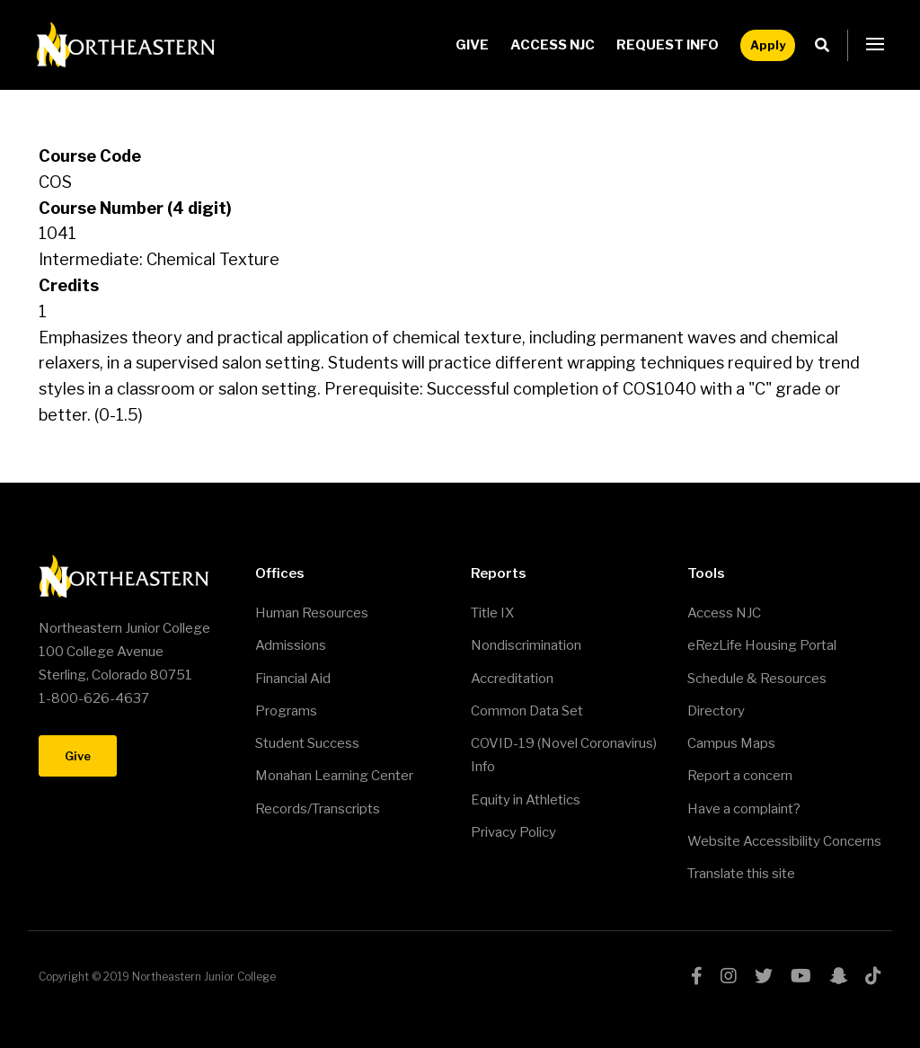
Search (827, 45)
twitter (764, 976)
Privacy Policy (513, 832)
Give (472, 45)
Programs (286, 711)
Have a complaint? (744, 809)
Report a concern (739, 776)
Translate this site (741, 874)
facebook (697, 976)
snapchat (838, 976)
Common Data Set (527, 711)
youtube (801, 976)
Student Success (307, 743)
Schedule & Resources (757, 679)
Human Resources (311, 613)
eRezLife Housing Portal (761, 645)
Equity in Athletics (525, 800)
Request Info (667, 45)
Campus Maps (731, 743)
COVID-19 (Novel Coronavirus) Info (564, 755)
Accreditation (512, 679)
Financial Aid (293, 679)
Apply (767, 45)
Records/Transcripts (317, 809)
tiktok (873, 976)
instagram (729, 976)
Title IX (492, 613)
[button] (875, 45)
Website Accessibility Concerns (784, 841)
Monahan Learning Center (334, 776)
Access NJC (552, 45)
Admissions (290, 645)
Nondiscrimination (526, 645)
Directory (716, 711)
